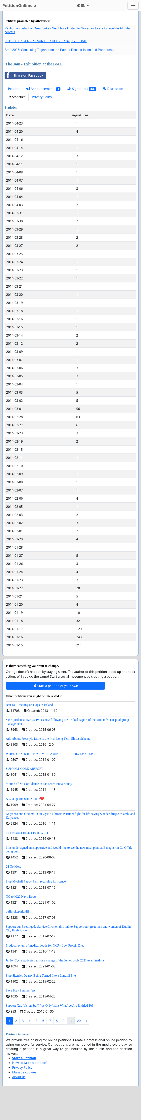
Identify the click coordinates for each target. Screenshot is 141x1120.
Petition (13, 89)
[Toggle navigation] (133, 6)
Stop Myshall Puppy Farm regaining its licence (36, 881)
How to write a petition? (30, 1063)
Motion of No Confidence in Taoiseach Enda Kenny (39, 783)
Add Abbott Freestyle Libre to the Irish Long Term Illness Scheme (48, 738)
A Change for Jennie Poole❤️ (25, 798)
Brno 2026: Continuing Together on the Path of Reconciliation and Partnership (59, 50)
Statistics (16, 97)
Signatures (81, 89)
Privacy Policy (42, 97)
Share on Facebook (24, 75)
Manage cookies (24, 1072)
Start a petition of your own (55, 686)
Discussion (113, 89)
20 (79, 1021)
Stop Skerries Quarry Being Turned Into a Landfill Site (41, 975)
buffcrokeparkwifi (17, 911)
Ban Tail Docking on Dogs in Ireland (29, 704)
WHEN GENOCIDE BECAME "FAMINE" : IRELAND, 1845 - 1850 (50, 753)
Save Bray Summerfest (20, 990)
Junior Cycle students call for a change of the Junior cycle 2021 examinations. (55, 960)
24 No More (13, 866)
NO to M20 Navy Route (21, 896)
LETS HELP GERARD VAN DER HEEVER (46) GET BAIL (46, 41)
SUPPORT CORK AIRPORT (24, 768)
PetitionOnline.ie (19, 5)
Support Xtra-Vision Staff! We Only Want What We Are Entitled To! (49, 1005)
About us (18, 1077)
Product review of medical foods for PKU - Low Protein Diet (45, 945)
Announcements (43, 89)
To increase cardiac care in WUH (27, 832)
